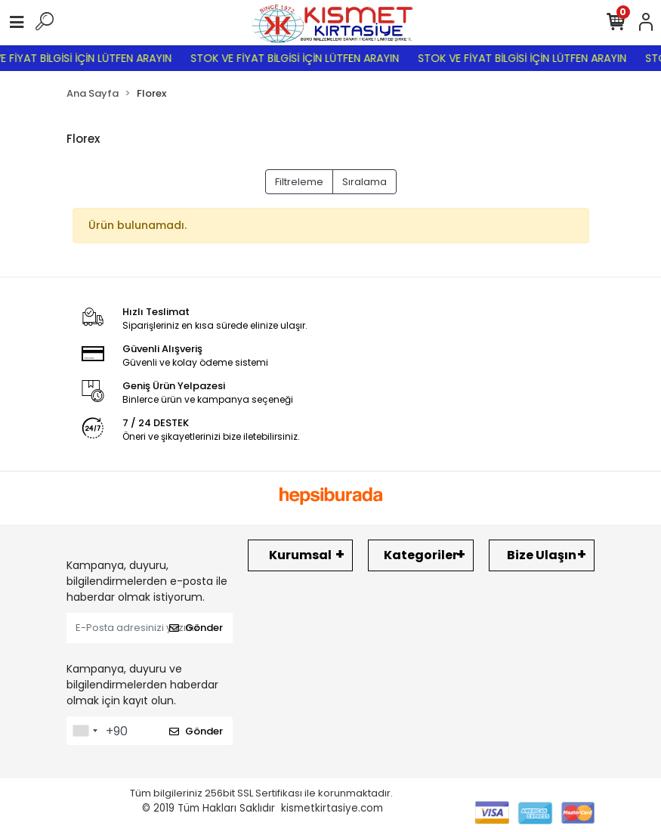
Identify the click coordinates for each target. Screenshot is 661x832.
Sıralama (364, 182)
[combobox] (84, 730)
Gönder (196, 627)
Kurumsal (300, 555)
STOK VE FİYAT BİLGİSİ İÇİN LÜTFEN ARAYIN (300, 58)
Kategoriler (421, 555)
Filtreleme (299, 182)
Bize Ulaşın (541, 555)
